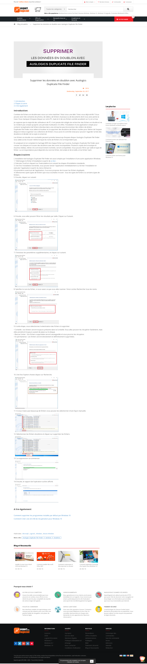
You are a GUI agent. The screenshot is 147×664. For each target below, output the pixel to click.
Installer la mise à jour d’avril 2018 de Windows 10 (23, 565)
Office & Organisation (39, 19)
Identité (108, 646)
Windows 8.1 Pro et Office (43, 30)
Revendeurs (89, 634)
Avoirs (108, 641)
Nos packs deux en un (59, 19)
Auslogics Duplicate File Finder (33, 538)
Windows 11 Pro (21, 30)
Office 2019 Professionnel (122, 40)
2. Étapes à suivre (20, 104)
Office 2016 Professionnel (63, 30)
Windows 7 (48, 641)
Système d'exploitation (21, 19)
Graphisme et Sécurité (75, 19)
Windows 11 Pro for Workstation (22, 41)
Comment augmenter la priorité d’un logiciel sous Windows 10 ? (89, 565)
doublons (57, 538)
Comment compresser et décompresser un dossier (65, 565)
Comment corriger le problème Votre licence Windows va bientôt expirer (116, 125)
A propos (68, 634)
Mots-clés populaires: (51, 13)
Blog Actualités (22, 25)
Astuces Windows (48, 534)
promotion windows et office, (120, 14)
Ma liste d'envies (104, 2)
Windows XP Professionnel (102, 30)
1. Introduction (19, 101)
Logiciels (32, 534)
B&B (86, 643)
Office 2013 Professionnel (43, 30)
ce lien (53, 161)
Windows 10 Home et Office (63, 30)
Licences (47, 634)
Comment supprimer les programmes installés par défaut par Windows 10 (42, 516)
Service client (69, 636)
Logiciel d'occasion (50, 638)
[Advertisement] (73, 34)
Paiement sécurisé (110, 607)
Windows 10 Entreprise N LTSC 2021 (43, 41)
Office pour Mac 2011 (81, 30)
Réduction (109, 648)
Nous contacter (70, 646)
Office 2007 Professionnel (102, 30)
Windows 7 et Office (120, 30)
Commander (117, 2)
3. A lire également (21, 106)
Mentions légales (71, 638)
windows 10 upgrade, (104, 14)
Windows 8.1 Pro (60, 30)
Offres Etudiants (91, 636)
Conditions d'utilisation (72, 648)
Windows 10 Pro (40, 30)
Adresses (109, 643)
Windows (39, 534)
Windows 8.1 (48, 643)
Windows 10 (48, 646)
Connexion (128, 2)
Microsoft (25, 534)
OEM (46, 636)
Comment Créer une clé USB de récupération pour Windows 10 (38, 519)
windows (48, 538)
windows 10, (93, 14)
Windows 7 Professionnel (82, 30)
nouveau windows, (84, 14)
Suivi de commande (112, 638)
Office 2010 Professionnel (24, 30)
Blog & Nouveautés (92, 648)
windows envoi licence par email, (68, 14)
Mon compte (90, 2)
